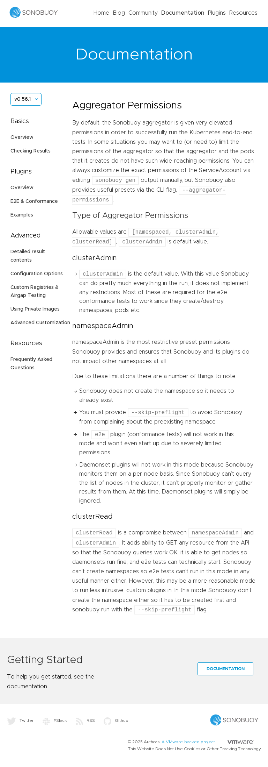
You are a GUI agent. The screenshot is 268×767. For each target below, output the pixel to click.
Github (116, 720)
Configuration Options (36, 273)
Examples (21, 215)
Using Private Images (35, 309)
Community (143, 13)
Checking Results (30, 151)
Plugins (217, 13)
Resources (243, 13)
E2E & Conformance (34, 201)
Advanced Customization (40, 322)
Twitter (20, 720)
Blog (119, 13)
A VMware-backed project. (208, 742)
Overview (22, 137)
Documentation (182, 13)
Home (101, 13)
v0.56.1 (22, 99)
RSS (85, 720)
